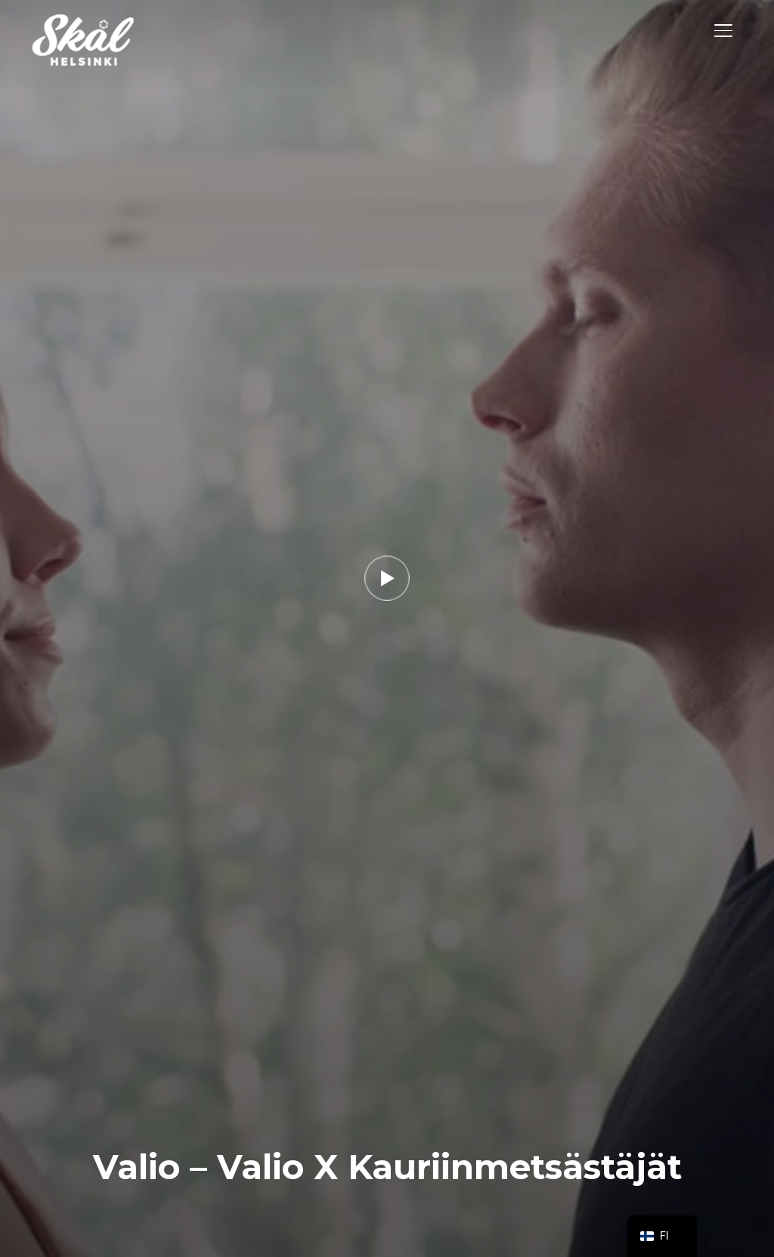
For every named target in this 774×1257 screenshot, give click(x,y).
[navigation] (662, 1236)
